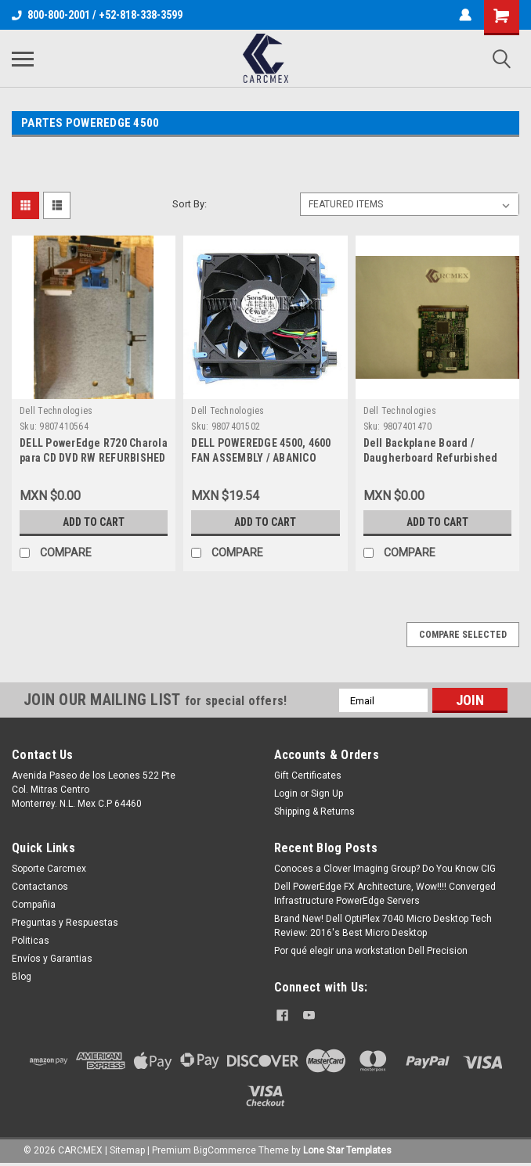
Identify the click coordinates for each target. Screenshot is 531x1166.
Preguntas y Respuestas (65, 922)
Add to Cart (94, 522)
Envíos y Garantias (52, 958)
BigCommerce (224, 1150)
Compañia (34, 904)
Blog (21, 976)
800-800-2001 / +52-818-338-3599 (97, 15)
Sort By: (189, 204)
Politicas (30, 940)
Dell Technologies (56, 410)
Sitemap (127, 1150)
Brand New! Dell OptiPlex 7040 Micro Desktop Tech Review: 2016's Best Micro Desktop (383, 925)
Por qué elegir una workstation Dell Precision (371, 950)
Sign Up (327, 793)
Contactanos (40, 886)
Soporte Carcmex (49, 868)
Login (286, 793)
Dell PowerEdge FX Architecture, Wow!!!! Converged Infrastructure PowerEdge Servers (385, 893)
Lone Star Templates (347, 1150)
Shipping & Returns (314, 811)
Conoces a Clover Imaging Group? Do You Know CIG (385, 868)
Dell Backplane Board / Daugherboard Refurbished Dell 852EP (430, 458)
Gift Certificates (307, 775)
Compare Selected (463, 634)
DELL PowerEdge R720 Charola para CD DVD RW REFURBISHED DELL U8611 (94, 458)
